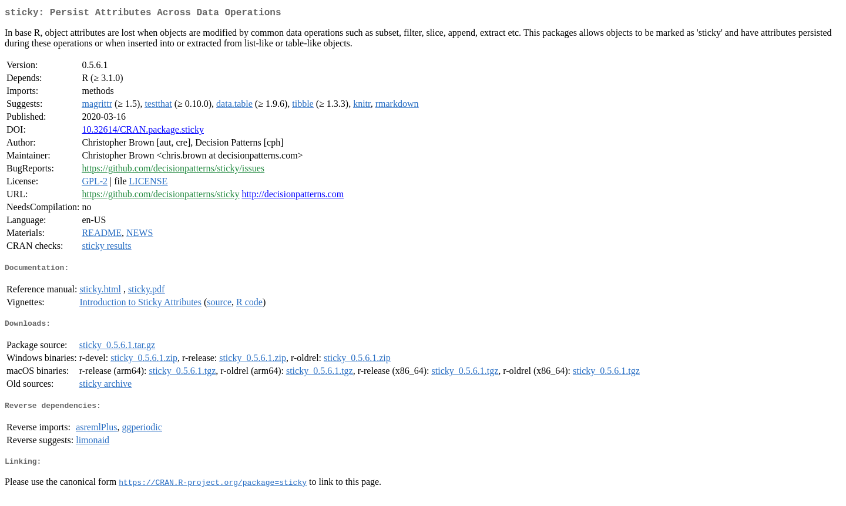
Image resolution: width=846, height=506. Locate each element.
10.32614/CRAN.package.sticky (143, 132)
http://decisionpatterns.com (292, 196)
